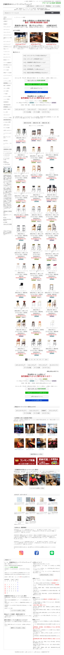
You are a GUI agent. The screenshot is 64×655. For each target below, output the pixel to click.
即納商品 (48, 6)
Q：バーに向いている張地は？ (33, 65)
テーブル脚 (37, 112)
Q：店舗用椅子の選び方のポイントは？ (35, 62)
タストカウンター (30, 449)
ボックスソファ (54, 109)
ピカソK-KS (41, 449)
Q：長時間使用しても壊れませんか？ (35, 69)
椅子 (5, 18)
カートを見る (56, 6)
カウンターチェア (20, 109)
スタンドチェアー (34, 410)
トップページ (17, 17)
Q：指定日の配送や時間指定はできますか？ (36, 72)
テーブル (6, 64)
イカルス (41, 435)
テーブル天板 (27, 112)
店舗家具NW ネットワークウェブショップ (17, 4)
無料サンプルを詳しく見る (18, 628)
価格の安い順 (36, 123)
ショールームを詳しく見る (37, 488)
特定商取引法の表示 (19, 652)
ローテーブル (45, 112)
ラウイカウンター (30, 435)
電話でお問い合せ (36, 80)
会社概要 (5, 222)
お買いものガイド (29, 652)
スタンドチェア (32, 109)
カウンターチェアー (21, 410)
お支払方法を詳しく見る (46, 574)
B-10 (19, 435)
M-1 (53, 449)
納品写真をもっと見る (36, 454)
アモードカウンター (19, 449)
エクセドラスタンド (52, 435)
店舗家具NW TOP (45, 652)
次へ (46, 359)
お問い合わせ (30, 6)
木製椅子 (44, 410)
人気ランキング (40, 6)
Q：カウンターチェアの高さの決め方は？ (36, 55)
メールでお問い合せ (36, 92)
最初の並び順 (27, 123)
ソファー (6, 46)
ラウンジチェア (43, 109)
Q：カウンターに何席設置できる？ (34, 59)
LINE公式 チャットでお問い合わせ (36, 84)
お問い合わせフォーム (36, 88)
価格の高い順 (45, 123)
